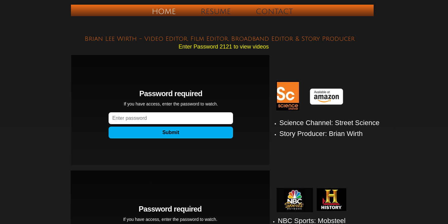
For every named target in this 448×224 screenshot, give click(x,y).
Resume (216, 11)
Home (164, 11)
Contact (274, 11)
